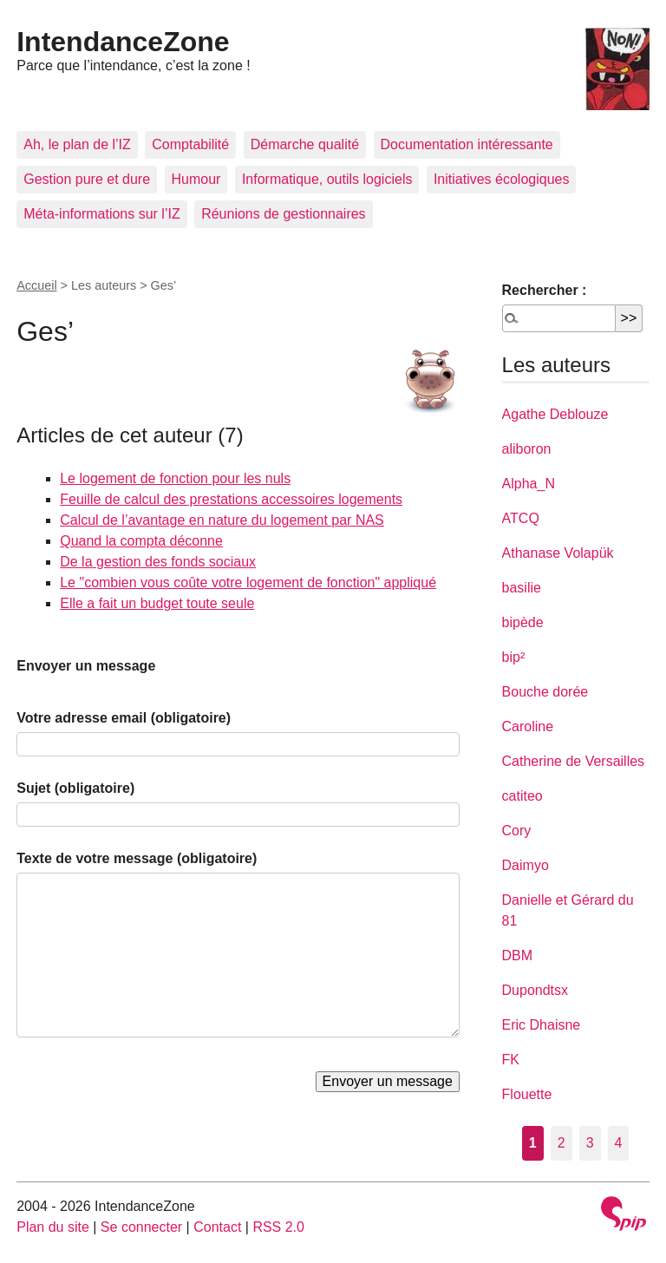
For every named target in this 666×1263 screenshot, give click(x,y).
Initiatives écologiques (502, 179)
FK (510, 1059)
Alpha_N (528, 483)
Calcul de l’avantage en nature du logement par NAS (222, 520)
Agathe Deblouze (555, 414)
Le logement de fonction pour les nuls (175, 478)
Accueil (36, 285)
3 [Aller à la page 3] (590, 1142)
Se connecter (141, 1227)
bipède (523, 622)
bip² (514, 657)
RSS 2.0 (278, 1227)
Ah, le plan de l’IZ (77, 144)
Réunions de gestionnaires (283, 213)
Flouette (527, 1094)
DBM (517, 955)
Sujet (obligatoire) (75, 788)
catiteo (522, 796)
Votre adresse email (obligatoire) (123, 717)
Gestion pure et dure (86, 179)
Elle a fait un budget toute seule (157, 603)
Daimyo (525, 865)
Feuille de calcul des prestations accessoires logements (231, 499)
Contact (217, 1227)
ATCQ (520, 518)
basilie (521, 587)
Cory (517, 830)
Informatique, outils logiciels (327, 179)
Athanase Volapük (558, 553)
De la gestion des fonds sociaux (158, 561)
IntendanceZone (122, 41)
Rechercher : (544, 290)
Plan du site (52, 1227)
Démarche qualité (305, 144)
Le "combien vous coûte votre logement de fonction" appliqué (248, 582)
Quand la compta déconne (141, 540)
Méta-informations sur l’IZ (101, 213)
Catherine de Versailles (573, 761)
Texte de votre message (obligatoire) (136, 858)
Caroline (528, 726)
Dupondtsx (535, 990)
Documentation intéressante (467, 144)
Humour (196, 179)
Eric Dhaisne (541, 1025)
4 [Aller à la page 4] (619, 1142)
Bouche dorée (545, 691)
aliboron (527, 449)
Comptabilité (190, 144)
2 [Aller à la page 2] (561, 1142)
